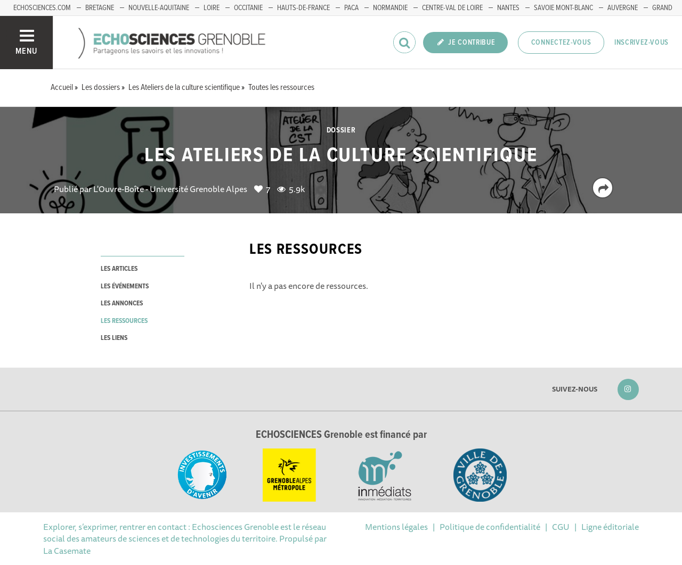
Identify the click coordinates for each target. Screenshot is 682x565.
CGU (561, 527)
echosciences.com (42, 8)
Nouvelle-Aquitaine (158, 8)
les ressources (124, 321)
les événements (125, 286)
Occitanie (248, 8)
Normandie (390, 8)
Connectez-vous (561, 42)
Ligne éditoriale (610, 527)
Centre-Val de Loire (452, 8)
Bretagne (99, 8)
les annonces (122, 303)
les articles (119, 268)
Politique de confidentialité (490, 527)
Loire (212, 8)
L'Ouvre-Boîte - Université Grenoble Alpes (170, 189)
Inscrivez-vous (641, 42)
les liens (114, 338)
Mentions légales (396, 527)
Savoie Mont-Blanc (563, 8)
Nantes (508, 8)
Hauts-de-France (303, 8)
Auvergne (622, 8)
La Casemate (67, 551)
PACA (351, 8)
